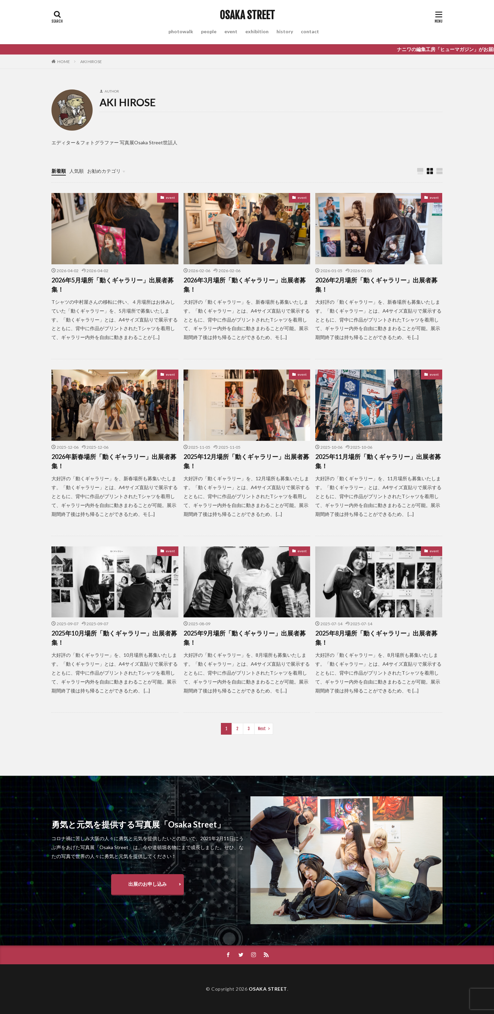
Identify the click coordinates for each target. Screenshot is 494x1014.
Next (262, 728)
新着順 (58, 171)
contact (310, 31)
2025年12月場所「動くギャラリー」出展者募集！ (246, 461)
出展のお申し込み (147, 884)
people (208, 31)
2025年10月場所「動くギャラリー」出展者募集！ (114, 637)
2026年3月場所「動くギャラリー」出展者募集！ (245, 284)
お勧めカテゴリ (104, 171)
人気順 (76, 171)
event (230, 31)
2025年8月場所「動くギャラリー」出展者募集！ (376, 637)
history (285, 31)
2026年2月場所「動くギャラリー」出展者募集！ (376, 284)
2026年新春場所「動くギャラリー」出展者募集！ (113, 461)
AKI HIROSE (91, 61)
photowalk (180, 31)
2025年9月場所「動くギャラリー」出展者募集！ (245, 637)
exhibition (257, 31)
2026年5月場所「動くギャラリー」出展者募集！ (112, 284)
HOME (63, 61)
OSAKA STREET (247, 15)
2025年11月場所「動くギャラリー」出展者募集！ (378, 461)
